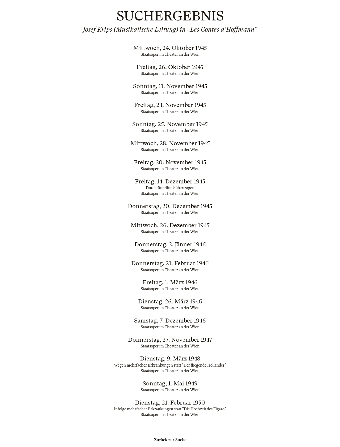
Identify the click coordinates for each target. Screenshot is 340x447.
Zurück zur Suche (170, 439)
